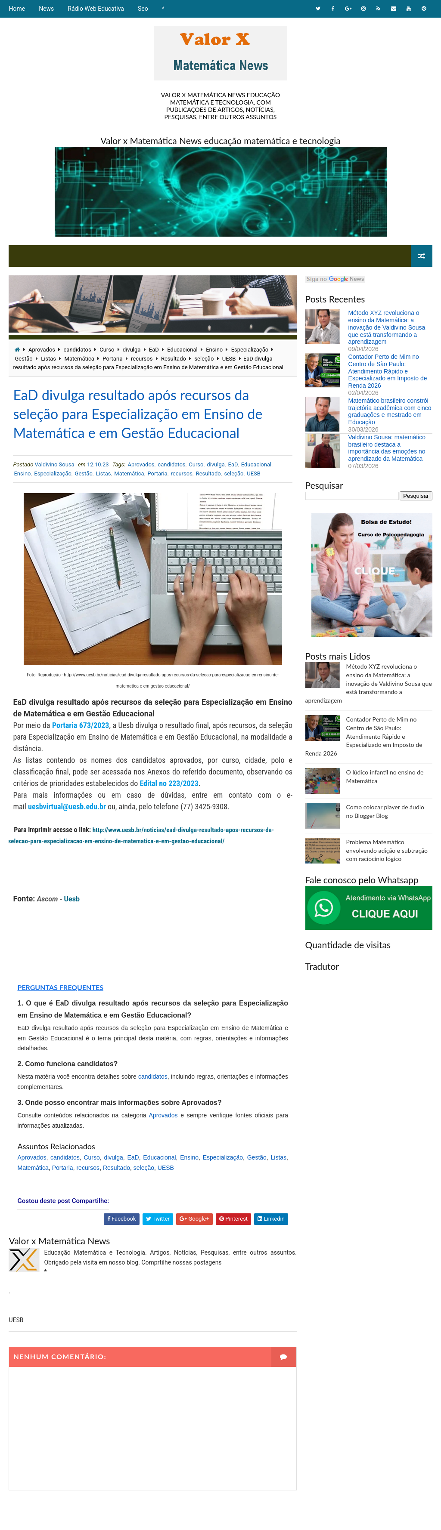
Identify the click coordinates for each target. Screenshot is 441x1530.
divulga (132, 349)
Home (17, 8)
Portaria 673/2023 (80, 725)
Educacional (182, 349)
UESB (229, 358)
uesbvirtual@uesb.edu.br (67, 806)
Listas (48, 358)
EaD (154, 349)
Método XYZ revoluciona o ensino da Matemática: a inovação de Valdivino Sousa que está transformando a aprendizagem (386, 327)
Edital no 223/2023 (169, 783)
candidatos (77, 349)
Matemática (79, 358)
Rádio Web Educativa (96, 8)
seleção (204, 358)
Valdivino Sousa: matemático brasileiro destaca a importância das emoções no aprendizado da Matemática (387, 448)
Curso (106, 349)
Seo (143, 8)
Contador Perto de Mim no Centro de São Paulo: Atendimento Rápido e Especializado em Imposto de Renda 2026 (387, 371)
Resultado (173, 358)
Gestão (23, 358)
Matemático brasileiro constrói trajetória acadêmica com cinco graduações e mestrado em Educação (390, 411)
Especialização (249, 349)
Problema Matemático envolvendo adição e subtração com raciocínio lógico (387, 850)
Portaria (112, 358)
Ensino (214, 349)
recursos (141, 358)
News (46, 8)
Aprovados (41, 349)
